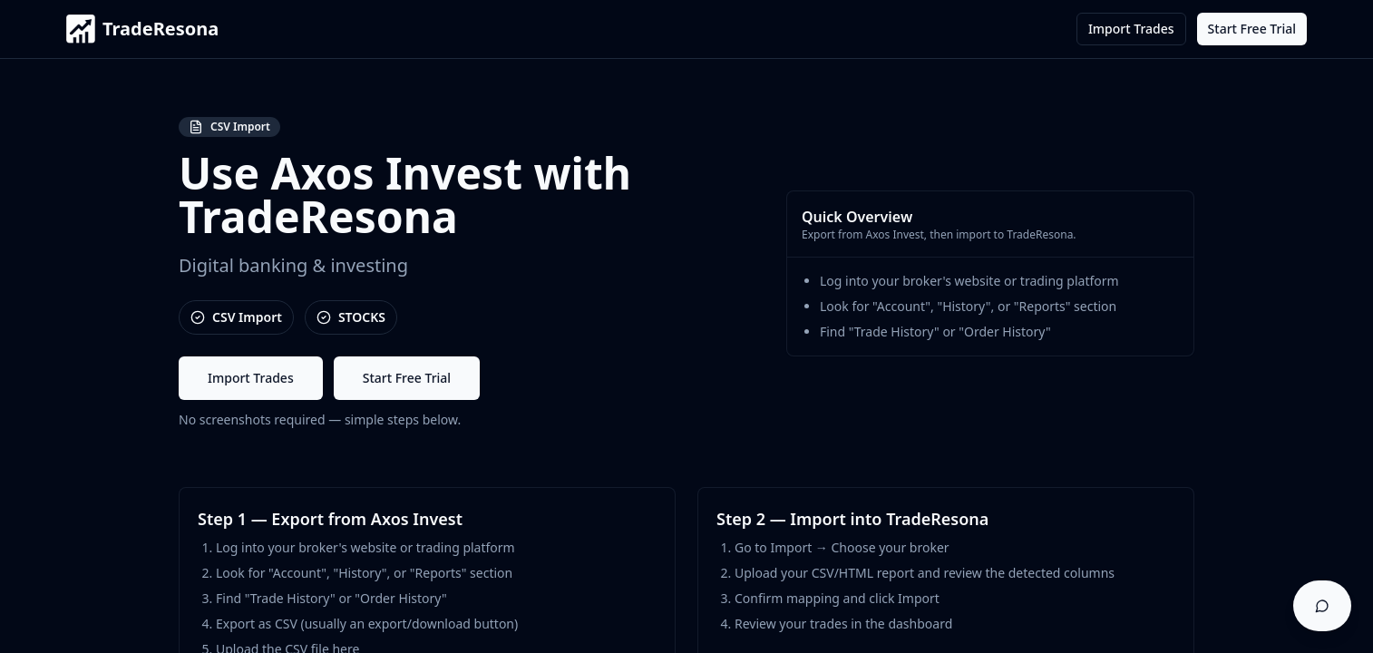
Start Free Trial (1252, 28)
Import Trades (1131, 28)
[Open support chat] (1322, 605)
